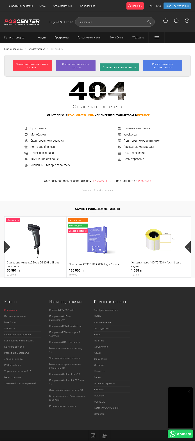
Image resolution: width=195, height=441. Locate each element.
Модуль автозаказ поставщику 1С (65, 350)
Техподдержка (86, 5)
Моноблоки (35, 134)
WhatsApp (144, 181)
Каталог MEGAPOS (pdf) (61, 310)
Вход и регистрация (177, 5)
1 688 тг (159, 272)
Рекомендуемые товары (62, 406)
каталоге (143, 115)
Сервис (98, 377)
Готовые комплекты (134, 128)
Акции (97, 353)
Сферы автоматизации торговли (75, 66)
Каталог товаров (17, 37)
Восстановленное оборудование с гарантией (67, 398)
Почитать (99, 340)
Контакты (99, 371)
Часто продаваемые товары (64, 358)
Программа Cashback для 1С (64, 374)
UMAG (43, 5)
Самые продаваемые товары (97, 209)
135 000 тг (97, 272)
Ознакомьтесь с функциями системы (32, 66)
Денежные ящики (39, 153)
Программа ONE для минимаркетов (60, 318)
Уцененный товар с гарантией (47, 165)
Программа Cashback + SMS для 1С (66, 382)
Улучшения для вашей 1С (44, 159)
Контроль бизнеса (39, 146)
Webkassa (127, 134)
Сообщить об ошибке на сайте (98, 190)
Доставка (99, 365)
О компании (100, 359)
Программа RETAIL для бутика (65, 326)
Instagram (99, 395)
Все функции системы (20, 5)
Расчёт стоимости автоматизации (162, 66)
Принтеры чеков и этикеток (138, 140)
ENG (150, 5)
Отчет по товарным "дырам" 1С (66, 390)
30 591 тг (35, 272)
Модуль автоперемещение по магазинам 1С (65, 366)
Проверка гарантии (104, 383)
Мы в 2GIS (99, 401)
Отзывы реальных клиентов (119, 67)
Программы (35, 128)
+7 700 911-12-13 (104, 181)
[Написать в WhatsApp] (180, 434)
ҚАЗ (158, 5)
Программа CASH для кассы (64, 342)
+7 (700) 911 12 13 (61, 22)
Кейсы (97, 334)
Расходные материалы (135, 146)
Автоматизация (62, 5)
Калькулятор (101, 346)
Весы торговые (130, 159)
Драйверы (99, 414)
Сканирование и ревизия (44, 140)
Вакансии (99, 389)
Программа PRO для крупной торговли (64, 334)
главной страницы (81, 115)
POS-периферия (131, 153)
